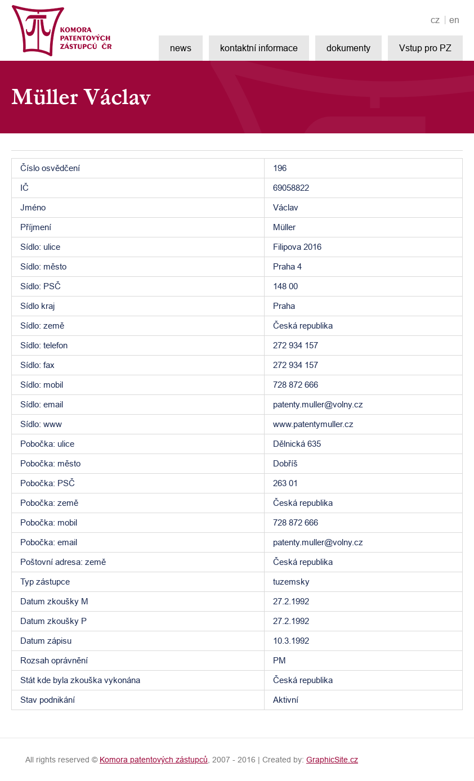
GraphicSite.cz (332, 759)
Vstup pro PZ (425, 48)
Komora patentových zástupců (154, 759)
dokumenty (348, 48)
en (454, 20)
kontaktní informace (259, 48)
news (180, 48)
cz (435, 20)
